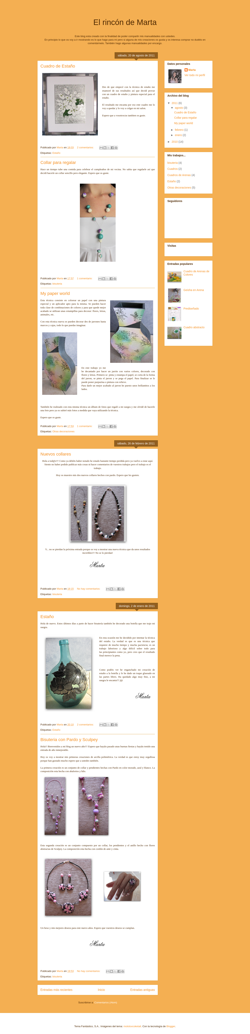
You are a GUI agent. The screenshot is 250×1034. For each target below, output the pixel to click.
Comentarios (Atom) (105, 1002)
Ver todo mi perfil (195, 75)
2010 (175, 141)
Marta (192, 69)
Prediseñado (191, 308)
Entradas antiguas (142, 989)
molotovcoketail (132, 1026)
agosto (179, 107)
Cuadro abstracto (194, 327)
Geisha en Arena (194, 290)
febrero (179, 129)
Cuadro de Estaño (57, 66)
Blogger (170, 1026)
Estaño (56, 152)
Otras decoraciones (63, 431)
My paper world (55, 293)
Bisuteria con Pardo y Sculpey (69, 739)
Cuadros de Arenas (179, 175)
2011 (175, 103)
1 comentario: (85, 278)
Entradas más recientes (56, 989)
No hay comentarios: (89, 588)
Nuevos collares (55, 454)
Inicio (101, 989)
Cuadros (172, 168)
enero (179, 135)
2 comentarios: (85, 147)
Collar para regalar (58, 162)
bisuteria (57, 283)
